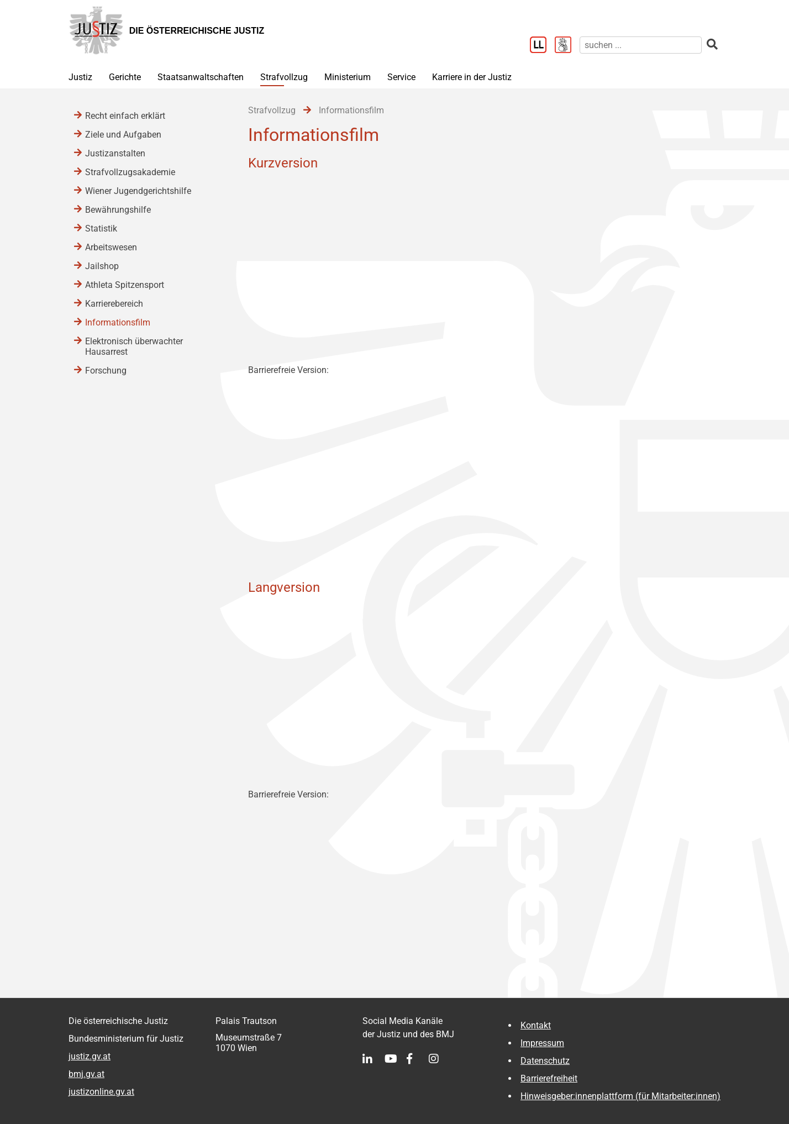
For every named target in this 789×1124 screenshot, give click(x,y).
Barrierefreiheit (548, 1078)
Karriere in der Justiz (472, 77)
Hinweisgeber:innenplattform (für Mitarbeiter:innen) (620, 1096)
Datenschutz (545, 1060)
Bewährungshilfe (118, 209)
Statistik (101, 228)
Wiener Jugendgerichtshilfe (138, 191)
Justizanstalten (115, 153)
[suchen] (641, 45)
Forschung (106, 370)
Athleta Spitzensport (124, 285)
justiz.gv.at (90, 1056)
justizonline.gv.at (101, 1091)
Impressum (542, 1043)
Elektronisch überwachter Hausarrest (134, 346)
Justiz (80, 77)
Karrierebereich (114, 303)
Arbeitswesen (111, 247)
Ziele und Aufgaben (123, 134)
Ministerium (347, 77)
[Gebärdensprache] (567, 45)
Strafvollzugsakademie (130, 172)
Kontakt (535, 1025)
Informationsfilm (117, 322)
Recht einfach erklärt (125, 116)
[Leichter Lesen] (542, 45)
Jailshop (102, 266)
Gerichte (125, 77)
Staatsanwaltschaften (200, 77)
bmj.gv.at (86, 1074)
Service (401, 77)
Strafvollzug (284, 77)
